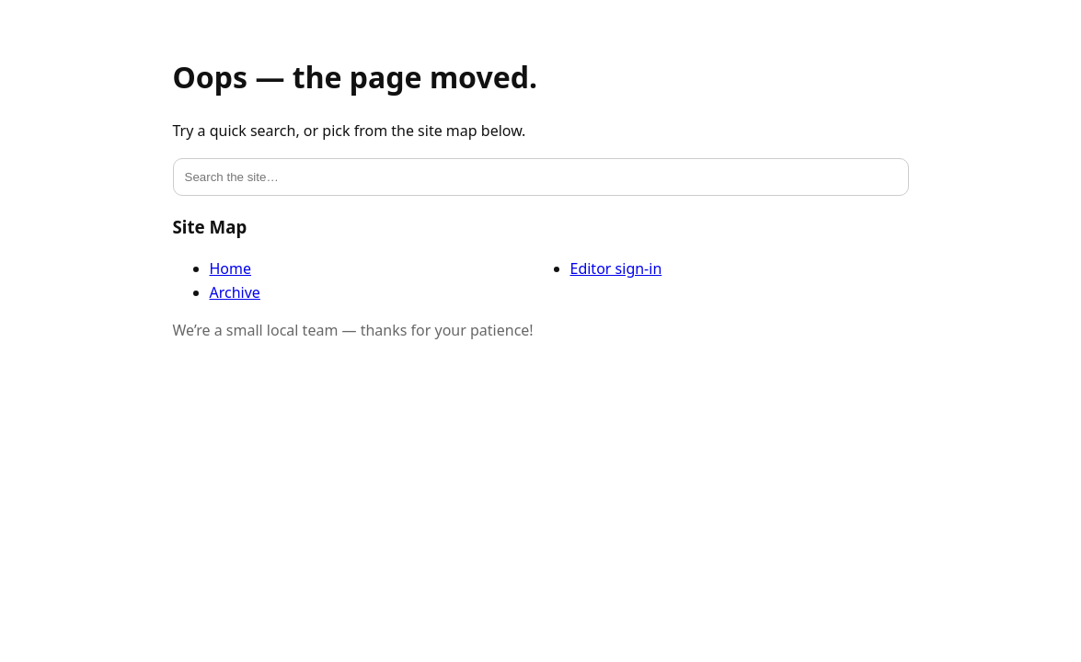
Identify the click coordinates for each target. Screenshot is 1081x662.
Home (231, 268)
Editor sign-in (616, 268)
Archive (235, 292)
